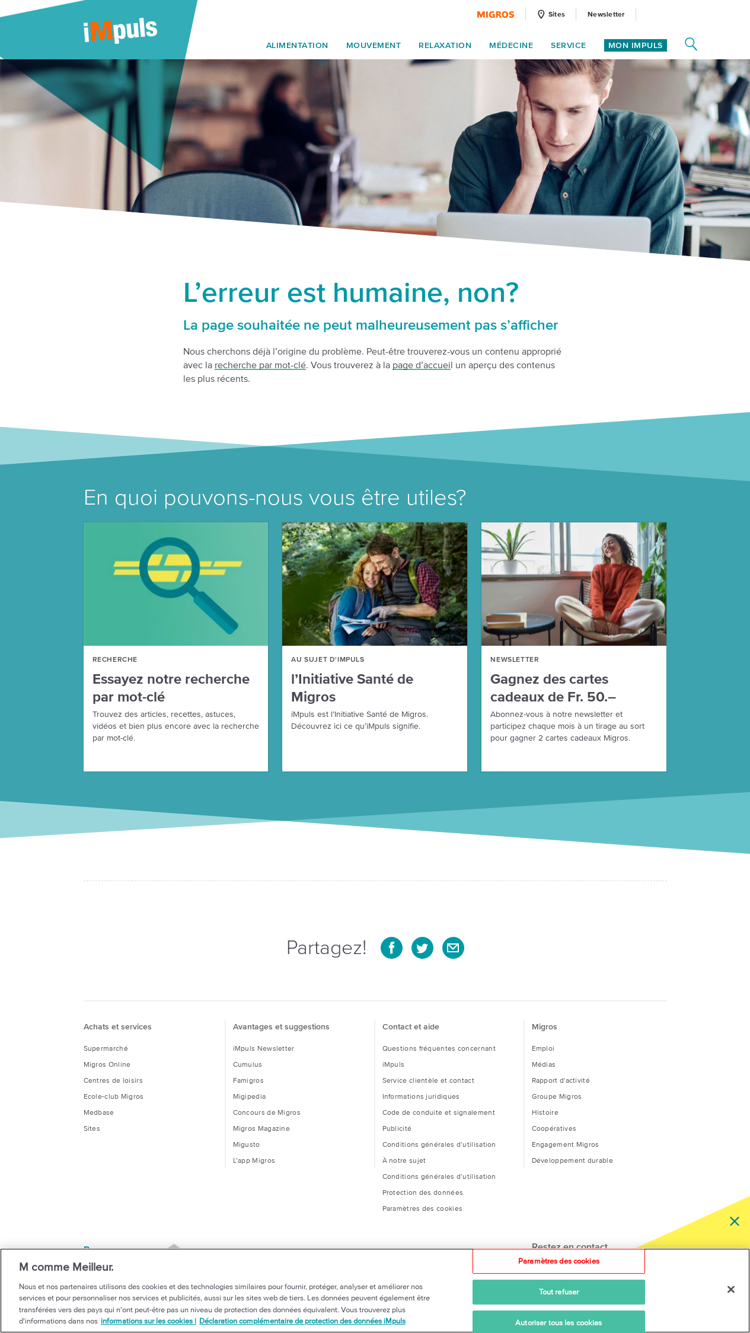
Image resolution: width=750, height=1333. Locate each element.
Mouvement (373, 46)
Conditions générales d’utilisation (439, 1144)
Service (568, 46)
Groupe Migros (557, 1096)
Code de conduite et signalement (438, 1112)
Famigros (248, 1080)
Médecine (511, 46)
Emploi (543, 1048)
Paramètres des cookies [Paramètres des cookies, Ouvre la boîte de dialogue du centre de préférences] (558, 1261)
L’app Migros (254, 1160)
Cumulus (248, 1064)
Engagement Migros (565, 1144)
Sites (92, 1128)
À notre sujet (404, 1160)
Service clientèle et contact (428, 1080)
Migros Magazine (262, 1128)
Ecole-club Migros (114, 1096)
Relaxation (445, 46)
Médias (544, 1064)
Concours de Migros (267, 1112)
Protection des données (423, 1192)
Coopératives (554, 1128)
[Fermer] (731, 1290)
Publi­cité (397, 1128)
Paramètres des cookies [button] (422, 1208)
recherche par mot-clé (260, 364)
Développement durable (572, 1160)
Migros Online (107, 1064)
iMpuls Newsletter (264, 1048)
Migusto (246, 1144)
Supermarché (106, 1048)
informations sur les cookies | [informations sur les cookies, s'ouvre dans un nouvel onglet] (148, 1321)
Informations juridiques (421, 1096)
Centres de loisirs (113, 1080)
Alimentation (297, 46)
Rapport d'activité (561, 1080)
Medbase (99, 1112)
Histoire (545, 1112)
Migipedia (249, 1096)
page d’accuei (421, 364)
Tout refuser (559, 1291)
